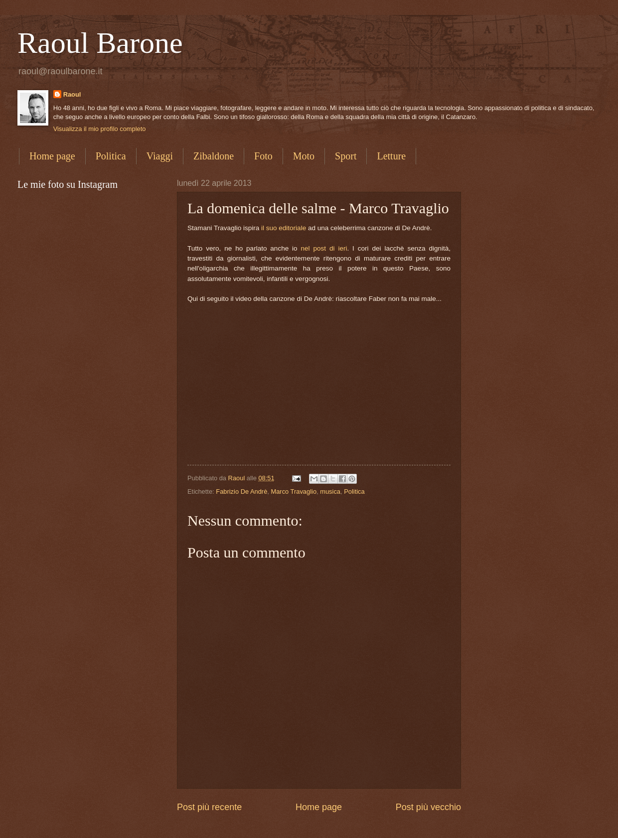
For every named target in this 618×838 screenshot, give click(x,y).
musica (330, 491)
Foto (263, 155)
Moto (303, 155)
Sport (345, 155)
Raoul (72, 94)
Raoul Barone (100, 42)
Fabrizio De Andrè (241, 491)
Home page (52, 155)
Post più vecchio (428, 807)
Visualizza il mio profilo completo (99, 129)
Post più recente (209, 807)
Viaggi (160, 155)
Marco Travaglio (293, 491)
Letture (391, 155)
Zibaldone (213, 155)
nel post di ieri (324, 248)
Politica (111, 155)
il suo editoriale (283, 228)
